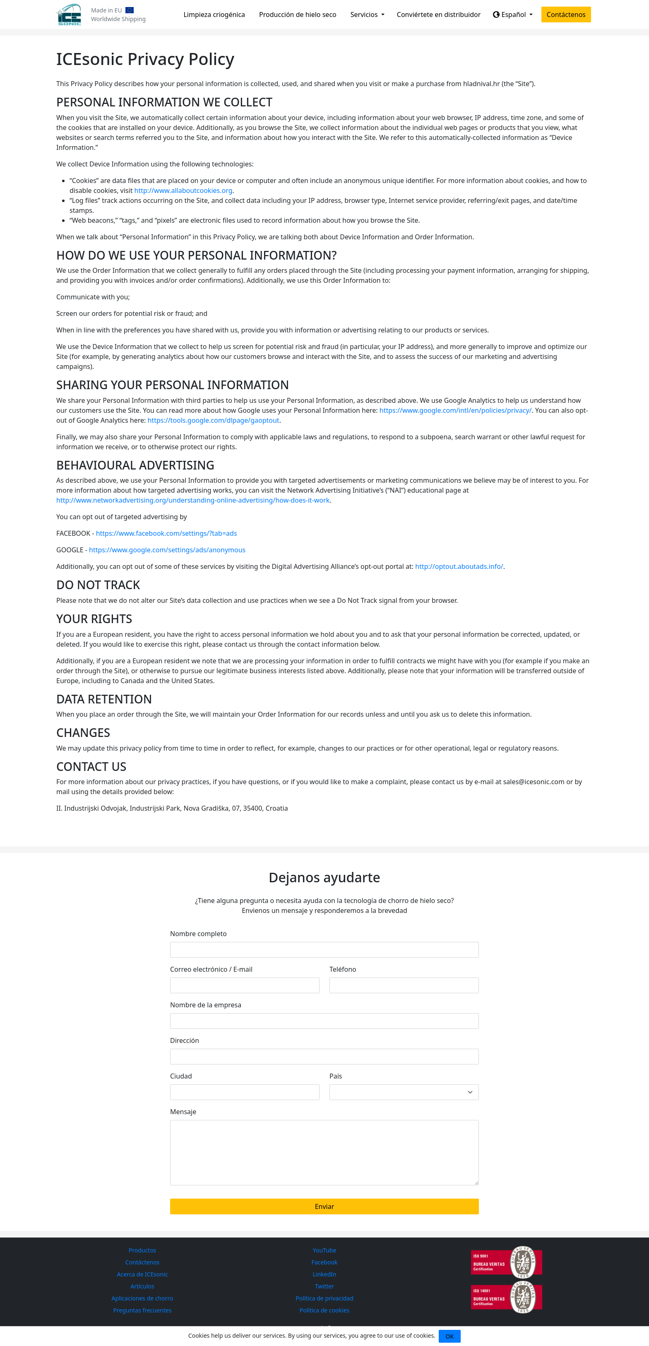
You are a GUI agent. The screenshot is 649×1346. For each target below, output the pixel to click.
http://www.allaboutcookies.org (184, 190)
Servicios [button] (365, 14)
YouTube (325, 1250)
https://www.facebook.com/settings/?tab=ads (166, 533)
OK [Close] (450, 1336)
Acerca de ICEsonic (142, 1274)
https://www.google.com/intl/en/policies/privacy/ (456, 410)
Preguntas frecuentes (142, 1310)
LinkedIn (325, 1274)
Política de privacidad (324, 1298)
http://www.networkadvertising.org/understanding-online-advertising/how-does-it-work (192, 500)
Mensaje (183, 1111)
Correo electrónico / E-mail (211, 969)
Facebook (325, 1262)
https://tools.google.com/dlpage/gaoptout (213, 420)
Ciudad (181, 1076)
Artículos (142, 1286)
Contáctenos (566, 14)
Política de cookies (325, 1310)
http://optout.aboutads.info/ (459, 566)
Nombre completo (198, 933)
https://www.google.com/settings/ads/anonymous (167, 549)
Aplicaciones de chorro (142, 1298)
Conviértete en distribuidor (439, 14)
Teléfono (342, 969)
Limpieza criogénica (214, 14)
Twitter (324, 1286)
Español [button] (510, 14)
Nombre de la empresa (205, 1004)
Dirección (184, 1040)
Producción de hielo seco (298, 14)
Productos (142, 1250)
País (335, 1076)
